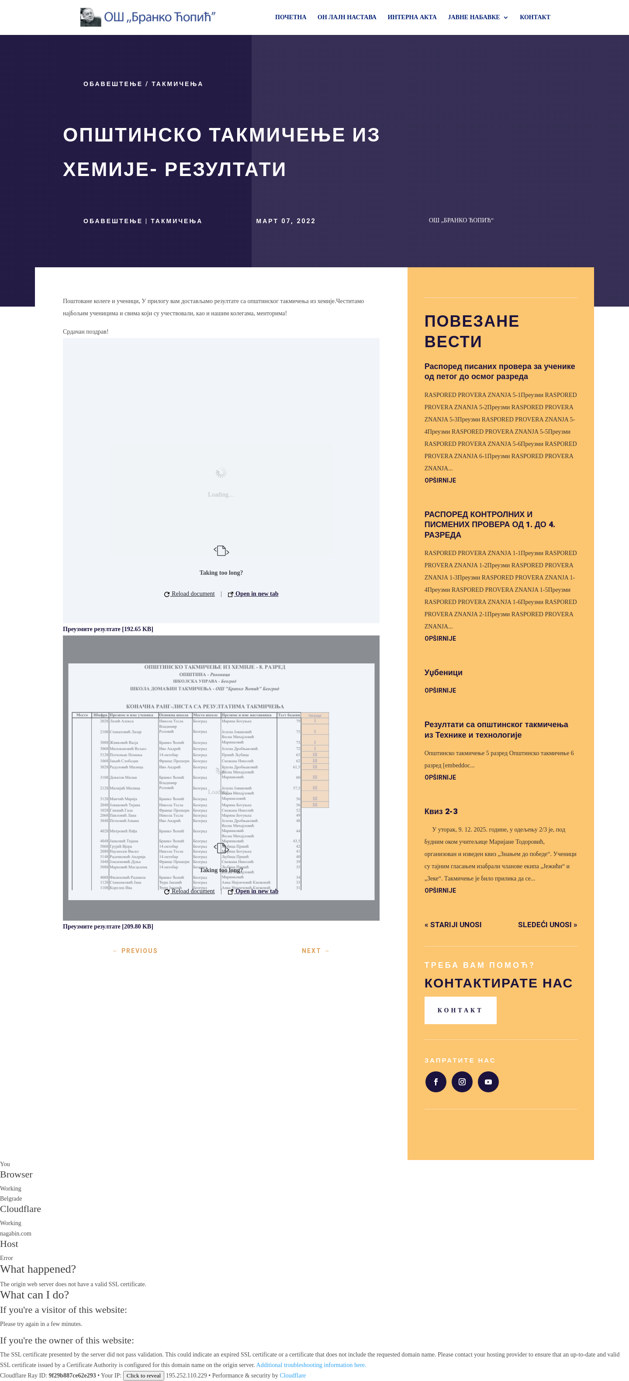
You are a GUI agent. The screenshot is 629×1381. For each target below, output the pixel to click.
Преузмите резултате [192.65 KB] (108, 629)
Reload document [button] (189, 593)
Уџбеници (444, 673)
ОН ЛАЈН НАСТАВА (347, 17)
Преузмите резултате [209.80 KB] (108, 926)
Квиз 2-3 (441, 812)
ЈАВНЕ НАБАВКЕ (474, 17)
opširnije (440, 480)
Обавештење (113, 84)
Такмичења (178, 84)
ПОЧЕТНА (290, 17)
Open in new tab (253, 593)
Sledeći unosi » (547, 924)
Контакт (461, 1010)
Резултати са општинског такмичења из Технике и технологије (496, 730)
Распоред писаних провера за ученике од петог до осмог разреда (500, 372)
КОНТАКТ (535, 17)
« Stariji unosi (453, 924)
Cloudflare (20, 1208)
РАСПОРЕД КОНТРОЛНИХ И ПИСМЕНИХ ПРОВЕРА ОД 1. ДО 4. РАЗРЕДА (490, 525)
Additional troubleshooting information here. (311, 1365)
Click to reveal (144, 1375)
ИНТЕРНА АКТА (412, 17)
